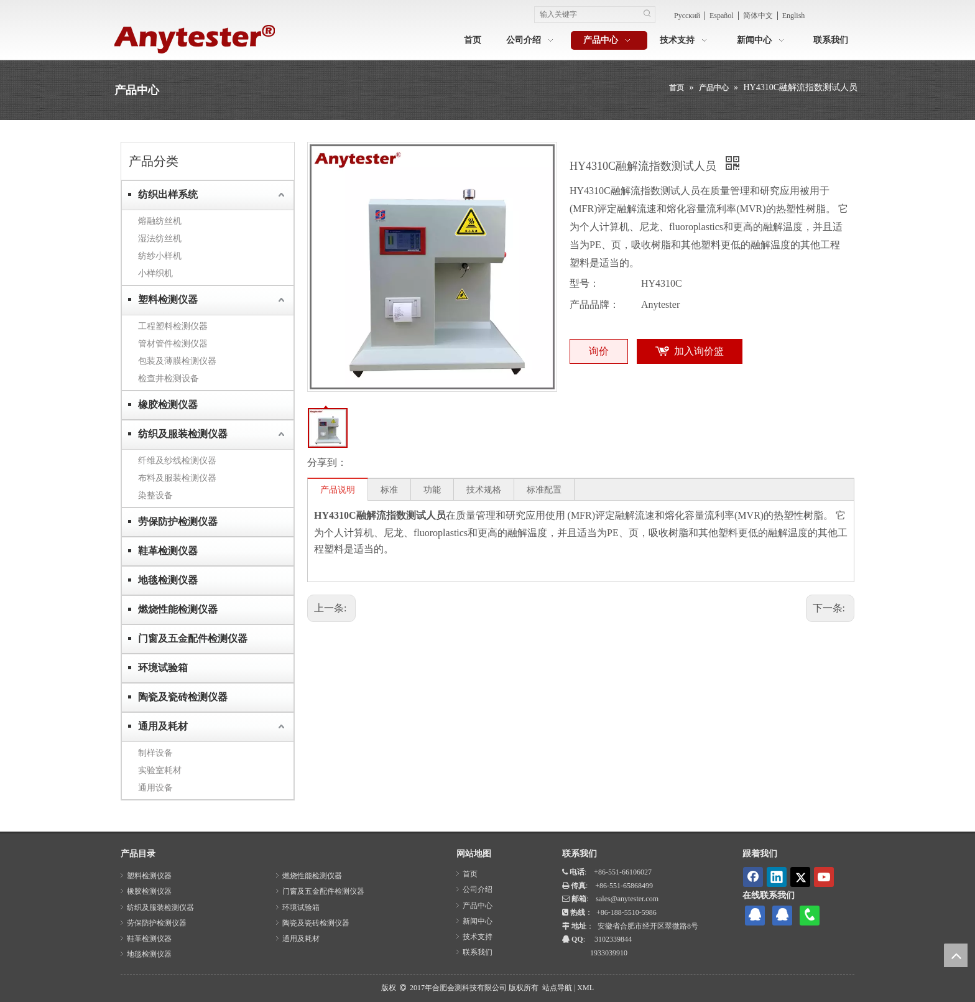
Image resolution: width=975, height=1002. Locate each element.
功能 (432, 489)
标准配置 (544, 489)
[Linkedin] (777, 877)
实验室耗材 (160, 770)
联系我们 (477, 952)
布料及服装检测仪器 (177, 478)
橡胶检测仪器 (168, 404)
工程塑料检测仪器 (173, 326)
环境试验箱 (163, 667)
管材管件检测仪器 (173, 343)
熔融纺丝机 (160, 221)
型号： (584, 283)
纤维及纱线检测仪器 (177, 460)
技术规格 (483, 489)
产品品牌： (594, 304)
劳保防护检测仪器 (178, 521)
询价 (599, 351)
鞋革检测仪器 (168, 550)
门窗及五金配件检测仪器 (192, 638)
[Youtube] (824, 877)
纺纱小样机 (160, 256)
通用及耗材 (163, 726)
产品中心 (477, 905)
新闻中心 (477, 921)
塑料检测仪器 (168, 299)
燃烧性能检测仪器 (178, 609)
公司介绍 (477, 889)
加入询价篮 (699, 351)
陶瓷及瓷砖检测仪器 (183, 697)
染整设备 (155, 495)
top (956, 955)
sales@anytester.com (627, 898)
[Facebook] (753, 877)
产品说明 (337, 489)
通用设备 (155, 787)
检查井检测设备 (168, 378)
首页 (470, 874)
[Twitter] (800, 877)
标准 (389, 489)
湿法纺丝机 (160, 238)
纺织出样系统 (168, 194)
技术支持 (477, 936)
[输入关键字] (587, 14)
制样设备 (155, 753)
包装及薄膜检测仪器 (177, 361)
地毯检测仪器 (168, 580)
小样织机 (155, 273)
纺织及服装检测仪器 (183, 434)
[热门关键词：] (647, 14)
